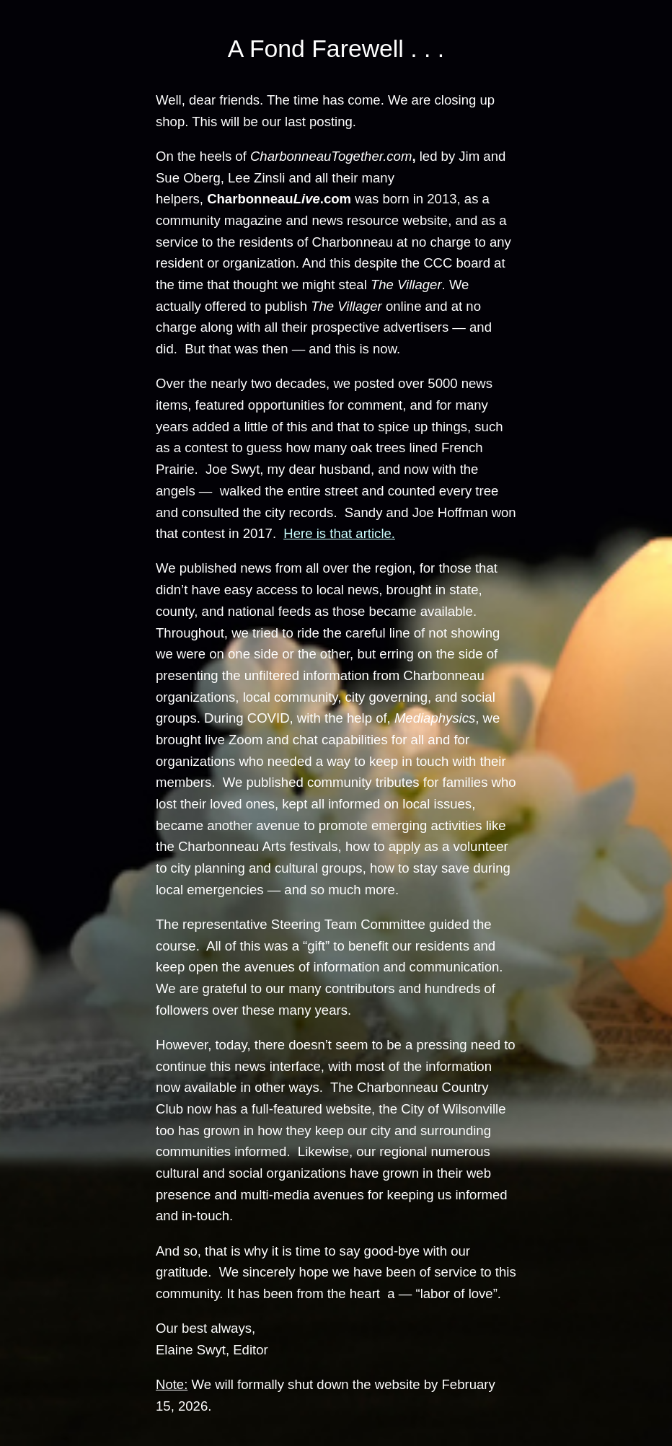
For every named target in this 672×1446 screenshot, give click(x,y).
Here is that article (337, 533)
